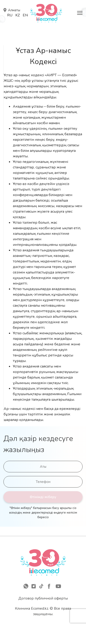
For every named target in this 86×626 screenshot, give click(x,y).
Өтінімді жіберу (43, 497)
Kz (17, 15)
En (25, 15)
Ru (9, 15)
